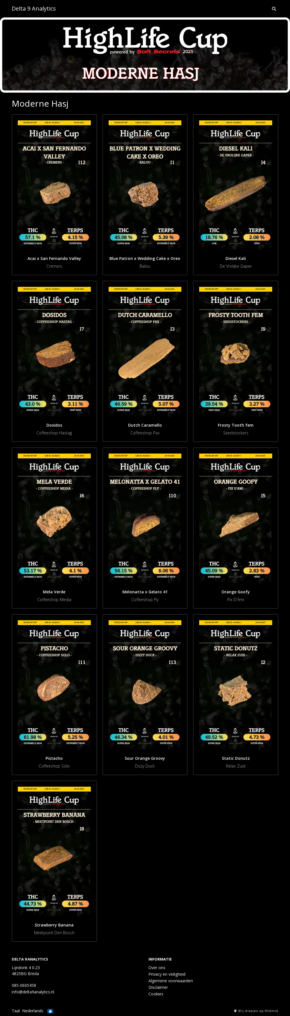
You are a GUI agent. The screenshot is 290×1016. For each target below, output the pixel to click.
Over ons (156, 967)
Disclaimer (158, 987)
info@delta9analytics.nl (33, 992)
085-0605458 (24, 985)
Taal (16, 1010)
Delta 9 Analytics (34, 8)
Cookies (155, 994)
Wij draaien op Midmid (256, 1011)
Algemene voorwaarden (170, 980)
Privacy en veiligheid (166, 974)
